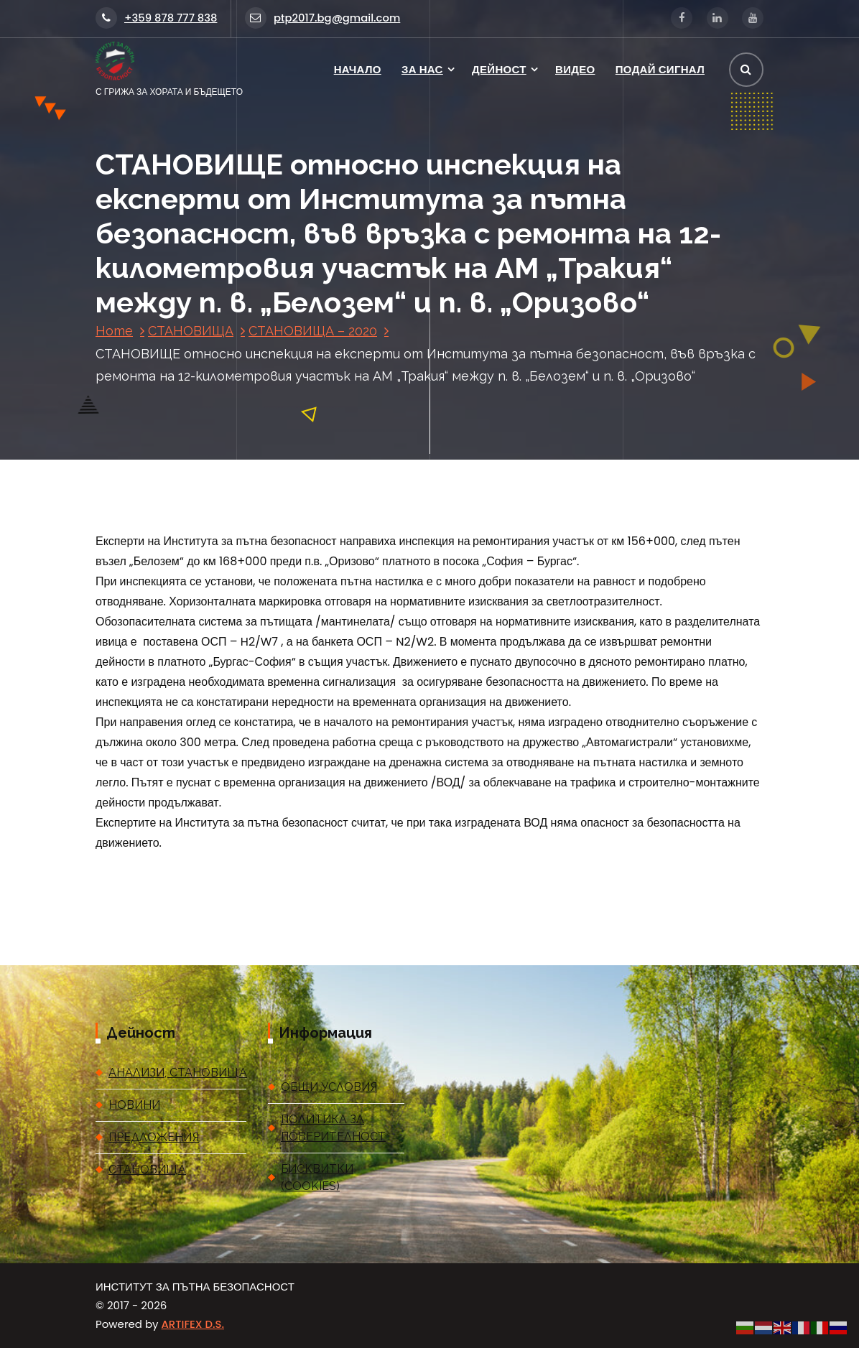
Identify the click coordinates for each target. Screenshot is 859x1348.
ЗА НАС (422, 69)
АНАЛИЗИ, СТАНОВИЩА (177, 1072)
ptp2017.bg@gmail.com (322, 17)
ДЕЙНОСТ (499, 69)
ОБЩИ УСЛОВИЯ (329, 1087)
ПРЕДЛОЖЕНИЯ (153, 1137)
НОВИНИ (134, 1105)
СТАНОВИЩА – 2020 (313, 330)
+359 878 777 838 (156, 17)
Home (114, 330)
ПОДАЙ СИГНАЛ (660, 69)
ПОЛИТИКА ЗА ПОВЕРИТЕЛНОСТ (333, 1127)
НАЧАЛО (357, 69)
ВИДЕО (575, 69)
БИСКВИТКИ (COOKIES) (317, 1177)
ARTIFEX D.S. (193, 1323)
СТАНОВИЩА (190, 330)
